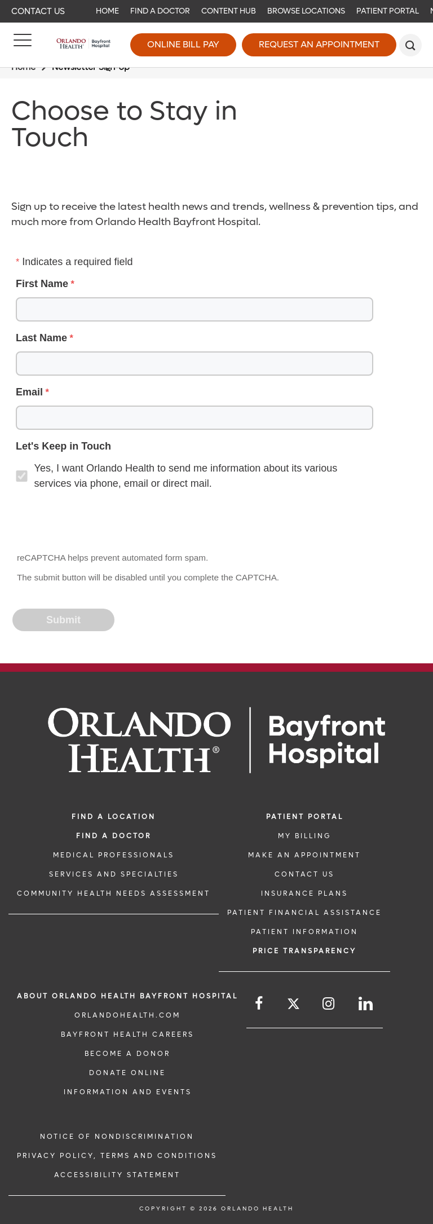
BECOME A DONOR (127, 1053)
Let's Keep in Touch (63, 446)
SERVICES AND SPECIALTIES (114, 874)
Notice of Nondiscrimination (117, 1136)
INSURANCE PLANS (304, 893)
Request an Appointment (319, 44)
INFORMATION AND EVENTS (128, 1092)
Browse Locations (306, 11)
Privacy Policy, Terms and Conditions (117, 1155)
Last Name (41, 338)
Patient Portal (387, 11)
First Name (42, 283)
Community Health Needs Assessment (113, 893)
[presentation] (99, 522)
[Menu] (22, 45)
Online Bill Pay (183, 44)
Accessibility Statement (117, 1174)
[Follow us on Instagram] (329, 1003)
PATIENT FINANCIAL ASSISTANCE (304, 912)
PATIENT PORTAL (304, 816)
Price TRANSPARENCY (304, 951)
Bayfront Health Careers (127, 1034)
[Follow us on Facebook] (259, 1003)
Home (107, 11)
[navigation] (216, 11)
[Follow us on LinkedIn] (366, 1004)
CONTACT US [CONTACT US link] (304, 874)
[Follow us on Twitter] (293, 1005)
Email (29, 392)
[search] (410, 45)
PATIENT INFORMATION (304, 931)
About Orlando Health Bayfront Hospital (127, 996)
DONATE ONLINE (127, 1072)
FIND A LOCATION (114, 816)
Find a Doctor (160, 11)
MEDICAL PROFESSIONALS (113, 855)
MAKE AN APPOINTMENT (304, 855)
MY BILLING (304, 835)
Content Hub (228, 11)
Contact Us (38, 11)
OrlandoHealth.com (127, 1015)
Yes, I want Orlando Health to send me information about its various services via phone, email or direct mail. (186, 476)
